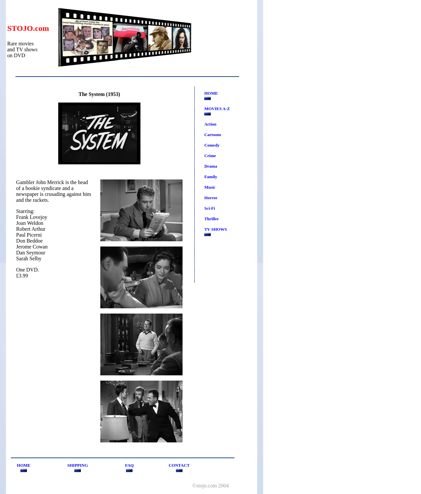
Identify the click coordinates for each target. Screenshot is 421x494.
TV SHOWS (215, 229)
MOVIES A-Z (217, 108)
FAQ (129, 465)
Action (210, 124)
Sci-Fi (209, 208)
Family (210, 176)
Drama (210, 166)
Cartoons (212, 134)
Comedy (211, 145)
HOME (211, 93)
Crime (210, 155)
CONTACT (179, 465)
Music (209, 187)
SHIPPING (77, 465)
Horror (210, 197)
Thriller (211, 218)
